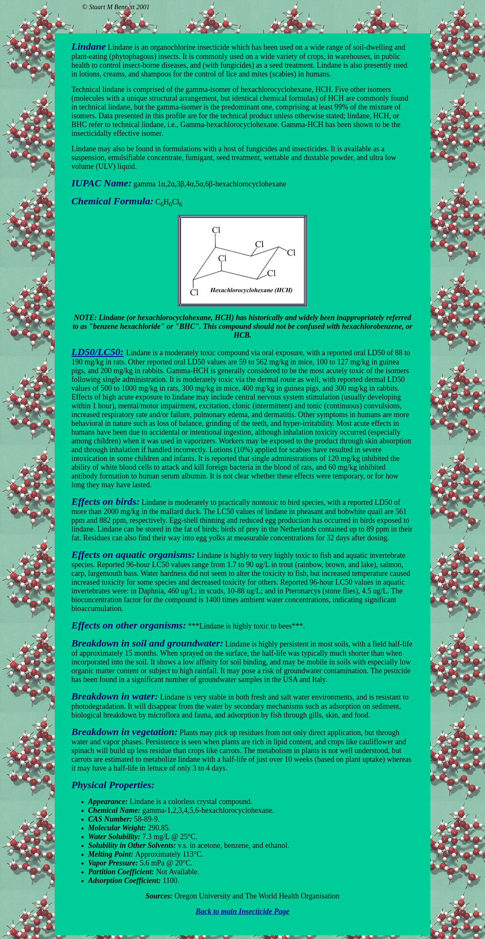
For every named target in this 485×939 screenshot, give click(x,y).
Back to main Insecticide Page (243, 911)
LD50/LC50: (97, 351)
